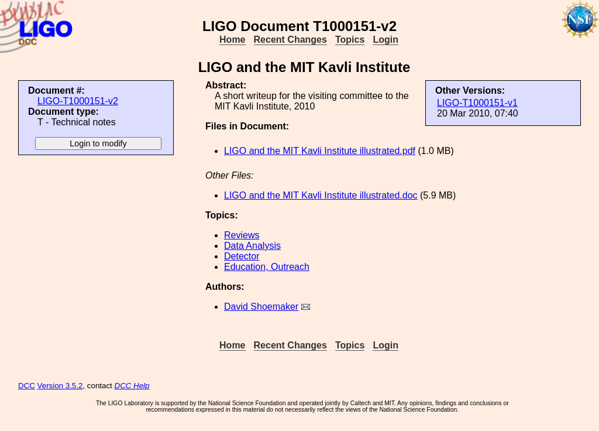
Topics (349, 40)
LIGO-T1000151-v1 (477, 103)
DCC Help (132, 385)
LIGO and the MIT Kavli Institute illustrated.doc (321, 195)
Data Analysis (252, 246)
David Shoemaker (261, 307)
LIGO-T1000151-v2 (77, 101)
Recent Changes (290, 40)
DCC (26, 385)
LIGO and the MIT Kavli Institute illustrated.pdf (319, 151)
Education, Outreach (266, 267)
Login (385, 40)
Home (232, 40)
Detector (241, 256)
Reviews (241, 235)
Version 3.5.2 (60, 385)
